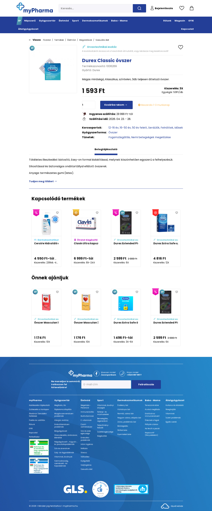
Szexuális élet (102, 40)
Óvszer (113, 132)
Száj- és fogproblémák (64, 452)
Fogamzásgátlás (119, 137)
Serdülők (153, 128)
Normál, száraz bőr (125, 413)
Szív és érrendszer (62, 448)
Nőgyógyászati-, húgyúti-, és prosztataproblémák (65, 443)
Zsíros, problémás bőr (126, 422)
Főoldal (47, 40)
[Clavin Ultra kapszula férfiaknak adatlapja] (86, 238)
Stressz (84, 452)
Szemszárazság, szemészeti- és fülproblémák (61, 463)
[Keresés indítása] (139, 8)
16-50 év (125, 128)
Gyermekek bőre (124, 434)
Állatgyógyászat (175, 400)
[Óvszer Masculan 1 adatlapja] (46, 317)
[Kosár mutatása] (191, 8)
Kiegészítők (102, 436)
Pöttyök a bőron (151, 424)
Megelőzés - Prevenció (86, 406)
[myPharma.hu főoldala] (35, 8)
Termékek (59, 40)
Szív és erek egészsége (86, 432)
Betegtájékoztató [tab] (106, 149)
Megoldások (85, 40)
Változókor (85, 457)
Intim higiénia (87, 444)
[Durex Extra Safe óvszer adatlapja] (126, 317)
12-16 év (113, 128)
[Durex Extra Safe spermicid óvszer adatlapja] (166, 238)
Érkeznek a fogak (152, 420)
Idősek (178, 128)
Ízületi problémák (173, 418)
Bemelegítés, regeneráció (102, 419)
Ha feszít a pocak (152, 428)
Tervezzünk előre (152, 405)
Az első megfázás (152, 409)
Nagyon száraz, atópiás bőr (129, 418)
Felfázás (84, 448)
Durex (96, 70)
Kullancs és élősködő (175, 405)
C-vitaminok (86, 420)
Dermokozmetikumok (129, 400)
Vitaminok (170, 413)
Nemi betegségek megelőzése (151, 137)
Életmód (71, 40)
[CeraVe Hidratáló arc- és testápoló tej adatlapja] (46, 238)
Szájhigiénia (86, 465)
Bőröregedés (122, 426)
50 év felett (139, 128)
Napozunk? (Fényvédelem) (151, 433)
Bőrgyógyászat (60, 431)
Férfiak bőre (122, 430)
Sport (100, 400)
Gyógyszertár (62, 400)
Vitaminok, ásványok (63, 457)
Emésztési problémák (85, 438)
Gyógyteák (85, 461)
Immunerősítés (87, 412)
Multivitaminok (87, 416)
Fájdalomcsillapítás (63, 409)
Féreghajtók (171, 409)
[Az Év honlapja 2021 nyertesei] (100, 489)
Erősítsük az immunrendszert (152, 414)
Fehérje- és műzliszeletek (103, 413)
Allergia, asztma (61, 420)
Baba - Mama (152, 400)
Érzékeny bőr (122, 405)
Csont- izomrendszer (86, 425)
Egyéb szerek (171, 422)
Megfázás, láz (60, 405)
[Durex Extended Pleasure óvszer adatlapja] (126, 238)
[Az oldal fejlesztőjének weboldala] (172, 505)
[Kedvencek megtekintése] (182, 8)
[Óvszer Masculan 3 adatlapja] (86, 317)
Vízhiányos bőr (123, 409)
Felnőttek (167, 128)
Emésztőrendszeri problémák (61, 425)
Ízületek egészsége (105, 432)
